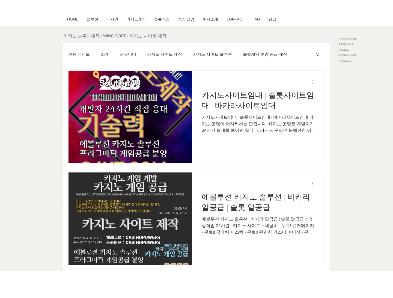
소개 (105, 54)
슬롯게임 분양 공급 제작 (265, 54)
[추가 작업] (314, 82)
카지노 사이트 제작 (164, 54)
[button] (186, 19)
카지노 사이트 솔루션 (212, 54)
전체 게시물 (79, 54)
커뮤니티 (128, 54)
